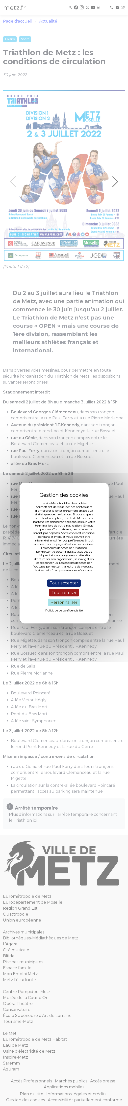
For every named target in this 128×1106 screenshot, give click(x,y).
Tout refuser (64, 592)
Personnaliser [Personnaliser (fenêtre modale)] (64, 602)
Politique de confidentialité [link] (64, 610)
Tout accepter (64, 583)
